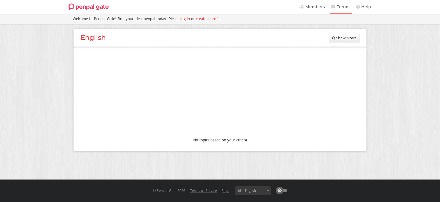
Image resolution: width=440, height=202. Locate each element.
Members (312, 6)
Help (363, 6)
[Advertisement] (220, 93)
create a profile (208, 19)
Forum (340, 6)
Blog (225, 191)
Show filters (344, 38)
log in (185, 19)
